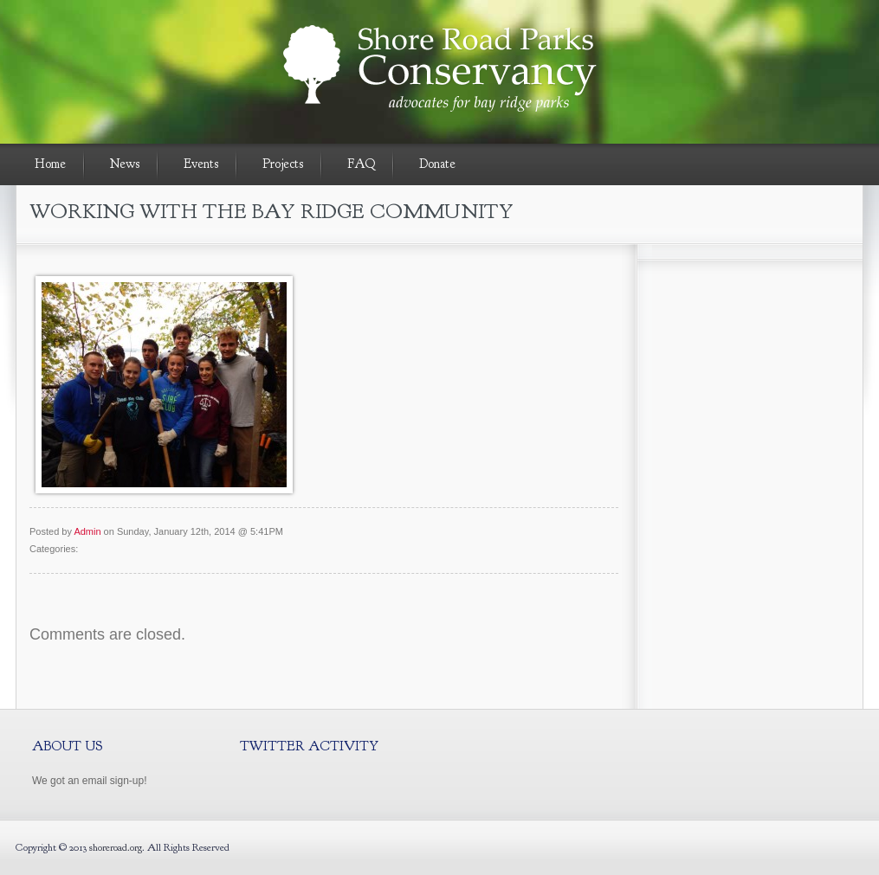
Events (201, 164)
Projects (282, 164)
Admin (87, 531)
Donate (437, 164)
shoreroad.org (115, 847)
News (124, 164)
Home (50, 164)
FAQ (361, 164)
